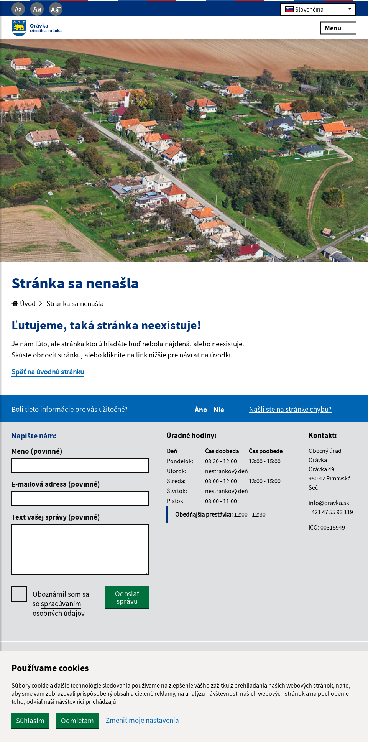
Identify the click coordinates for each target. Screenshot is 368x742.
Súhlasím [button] (30, 720)
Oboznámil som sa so (61, 603)
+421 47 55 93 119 (331, 512)
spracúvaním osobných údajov (59, 608)
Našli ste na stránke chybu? (290, 409)
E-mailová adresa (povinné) (56, 484)
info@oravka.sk (329, 503)
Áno (202, 409)
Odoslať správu (127, 597)
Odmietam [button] (77, 720)
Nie (220, 409)
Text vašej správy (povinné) (56, 517)
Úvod (24, 303)
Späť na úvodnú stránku (48, 371)
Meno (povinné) (37, 451)
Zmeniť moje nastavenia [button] (142, 720)
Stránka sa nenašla (75, 303)
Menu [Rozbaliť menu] (338, 27)
